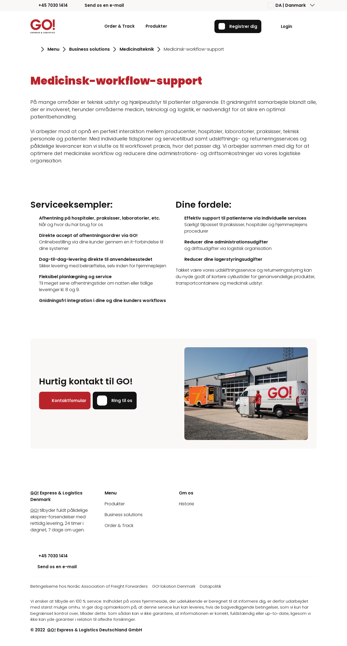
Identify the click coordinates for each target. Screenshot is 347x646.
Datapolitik (210, 586)
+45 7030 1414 (49, 5)
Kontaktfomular (64, 400)
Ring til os (114, 400)
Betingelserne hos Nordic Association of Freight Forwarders (89, 586)
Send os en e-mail (100, 5)
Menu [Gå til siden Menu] (53, 49)
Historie (186, 504)
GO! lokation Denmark (173, 586)
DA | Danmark (287, 5)
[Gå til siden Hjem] (34, 49)
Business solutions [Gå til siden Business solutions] (89, 49)
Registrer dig (238, 26)
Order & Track (119, 26)
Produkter (156, 26)
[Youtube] (34, 541)
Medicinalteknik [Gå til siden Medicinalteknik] (137, 49)
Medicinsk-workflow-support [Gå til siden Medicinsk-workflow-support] (194, 49)
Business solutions (124, 515)
